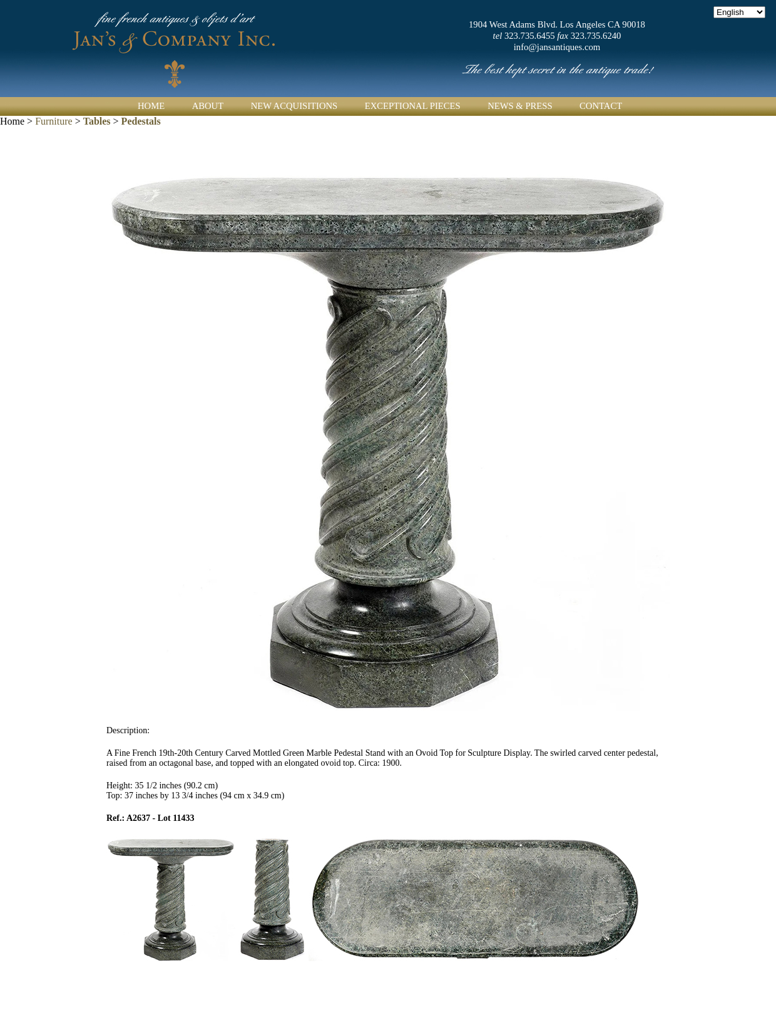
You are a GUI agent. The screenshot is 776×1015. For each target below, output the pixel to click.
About (207, 106)
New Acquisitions (294, 106)
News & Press (520, 106)
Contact (600, 106)
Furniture (54, 121)
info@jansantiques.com (557, 47)
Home (151, 106)
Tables (97, 121)
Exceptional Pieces (413, 106)
